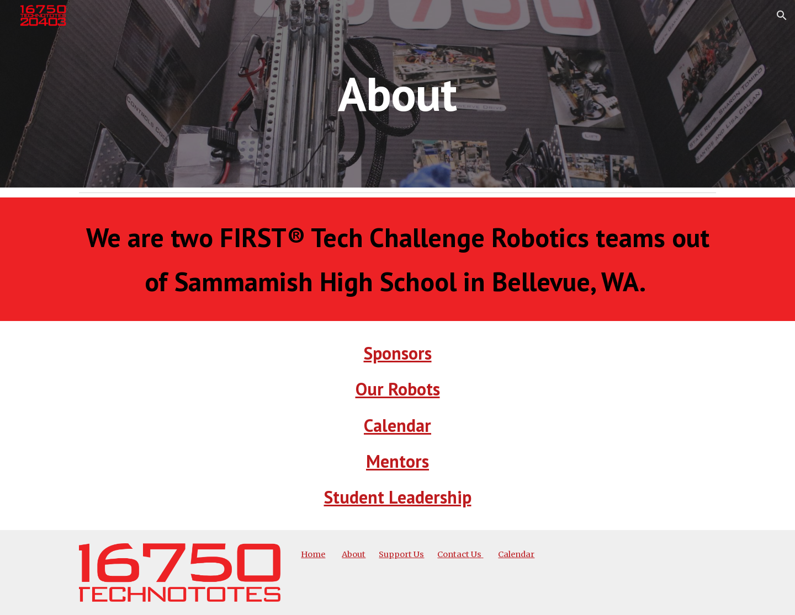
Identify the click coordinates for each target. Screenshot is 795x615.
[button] (781, 15)
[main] (397, 93)
